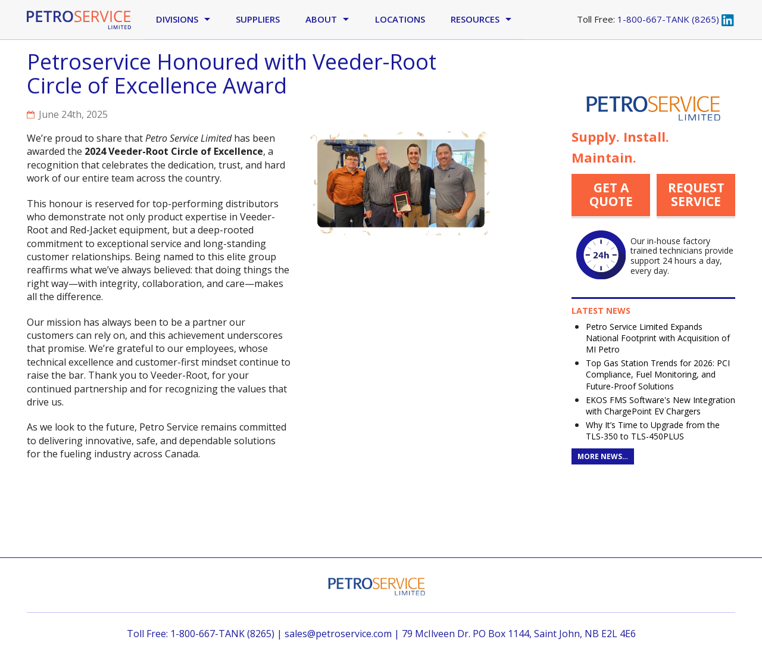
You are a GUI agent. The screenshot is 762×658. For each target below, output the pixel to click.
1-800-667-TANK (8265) (668, 19)
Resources (475, 19)
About (321, 19)
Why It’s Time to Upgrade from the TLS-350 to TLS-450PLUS (653, 430)
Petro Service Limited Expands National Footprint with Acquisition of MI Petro (658, 338)
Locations (400, 19)
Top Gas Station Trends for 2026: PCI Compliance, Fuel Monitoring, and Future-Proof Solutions (658, 374)
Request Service (696, 194)
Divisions (177, 19)
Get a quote (611, 194)
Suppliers (258, 19)
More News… (602, 456)
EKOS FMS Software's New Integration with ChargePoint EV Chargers (660, 405)
